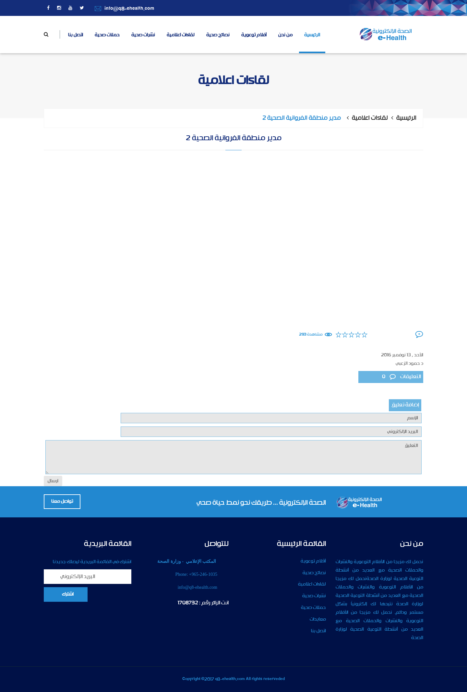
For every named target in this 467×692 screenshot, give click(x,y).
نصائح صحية (218, 35)
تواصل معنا (62, 501)
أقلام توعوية (313, 561)
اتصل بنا (75, 35)
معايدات (318, 619)
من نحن (285, 35)
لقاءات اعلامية (181, 35)
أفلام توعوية (254, 35)
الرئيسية (312, 35)
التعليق (233, 457)
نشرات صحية (143, 35)
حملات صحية (107, 35)
